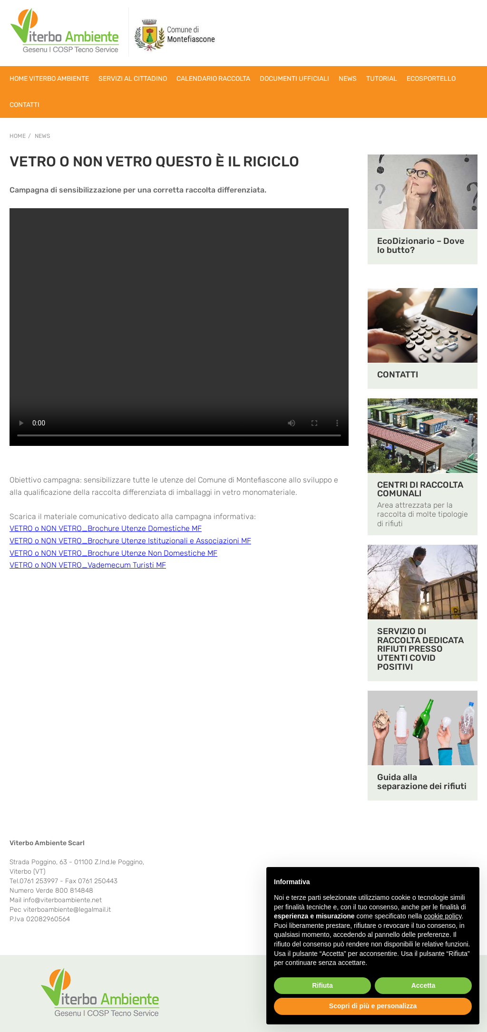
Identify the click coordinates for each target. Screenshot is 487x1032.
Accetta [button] (423, 985)
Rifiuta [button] (322, 985)
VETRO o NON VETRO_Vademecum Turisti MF (88, 564)
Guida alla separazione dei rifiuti (422, 781)
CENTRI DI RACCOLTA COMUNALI (420, 489)
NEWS (42, 136)
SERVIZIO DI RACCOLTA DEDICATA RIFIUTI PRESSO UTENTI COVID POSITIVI (420, 649)
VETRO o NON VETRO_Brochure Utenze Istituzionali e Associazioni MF (130, 540)
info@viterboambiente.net (62, 900)
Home (18, 136)
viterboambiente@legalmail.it (67, 910)
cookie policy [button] (442, 916)
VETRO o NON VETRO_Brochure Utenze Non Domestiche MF (113, 553)
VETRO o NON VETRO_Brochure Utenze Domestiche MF (106, 528)
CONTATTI (397, 374)
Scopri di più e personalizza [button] (373, 1006)
